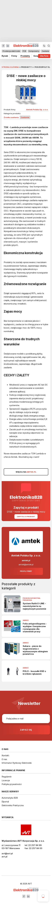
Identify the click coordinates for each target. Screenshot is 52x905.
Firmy (14, 56)
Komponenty (34, 51)
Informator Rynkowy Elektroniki (17, 763)
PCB (24, 51)
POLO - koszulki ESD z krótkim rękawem (34, 672)
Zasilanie (45, 51)
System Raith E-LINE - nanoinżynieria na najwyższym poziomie (34, 606)
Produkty (25, 56)
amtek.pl (26, 560)
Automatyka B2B (10, 797)
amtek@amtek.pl (26, 564)
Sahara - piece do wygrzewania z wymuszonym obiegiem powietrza (35, 650)
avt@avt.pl (7, 853)
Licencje (6, 780)
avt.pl (4, 856)
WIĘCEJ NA (26, 472)
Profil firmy (26, 571)
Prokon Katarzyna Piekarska (31, 599)
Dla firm (44, 56)
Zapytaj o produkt (26, 517)
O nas (4, 759)
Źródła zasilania (11, 117)
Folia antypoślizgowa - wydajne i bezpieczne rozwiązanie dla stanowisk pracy (35, 627)
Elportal (5, 801)
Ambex (26, 620)
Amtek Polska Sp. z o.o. (37, 109)
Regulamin (7, 776)
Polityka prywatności (12, 784)
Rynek (5, 56)
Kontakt (5, 755)
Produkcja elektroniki (11, 51)
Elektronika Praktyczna (13, 805)
